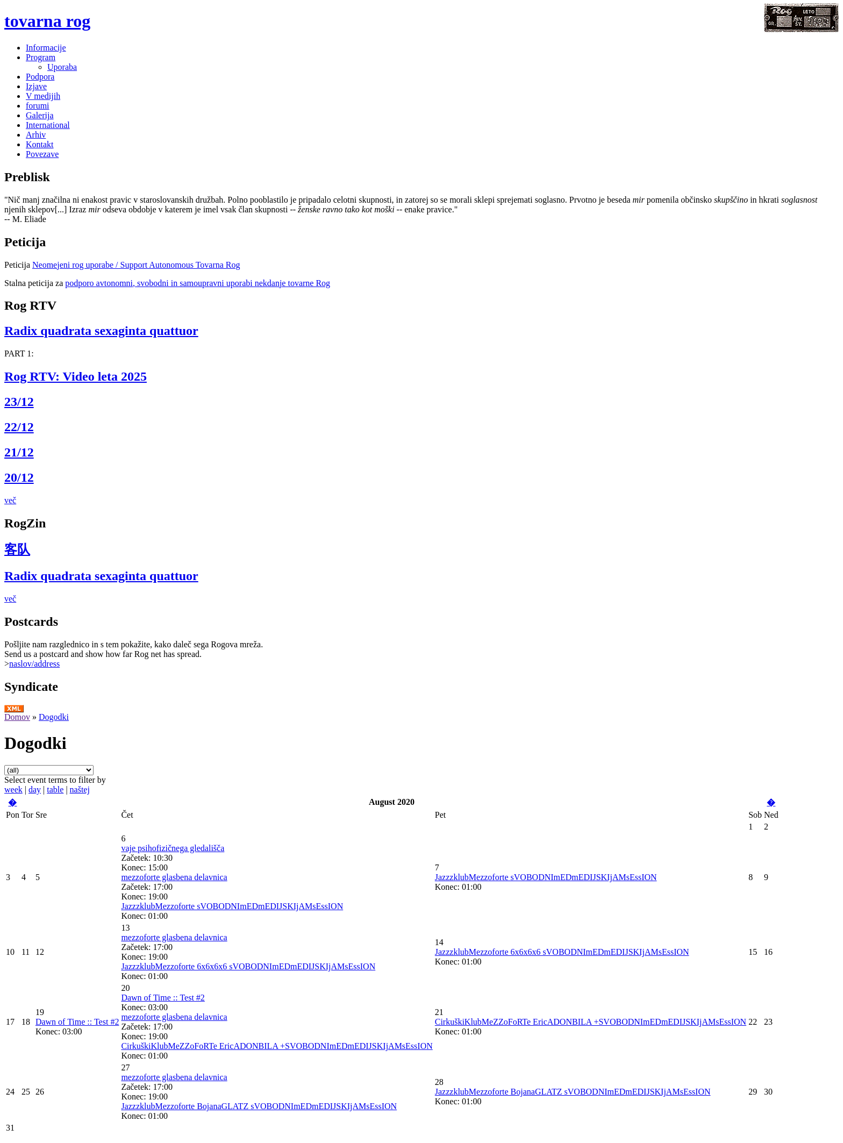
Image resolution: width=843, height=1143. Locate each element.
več (10, 500)
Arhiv (36, 134)
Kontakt (40, 144)
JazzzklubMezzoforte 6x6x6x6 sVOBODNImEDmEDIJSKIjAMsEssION (248, 966)
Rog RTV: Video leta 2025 (75, 376)
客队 (17, 549)
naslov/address (34, 663)
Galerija (40, 115)
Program (40, 57)
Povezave (42, 154)
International (48, 125)
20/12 (19, 477)
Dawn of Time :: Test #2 (77, 1021)
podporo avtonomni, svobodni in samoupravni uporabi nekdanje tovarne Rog (197, 283)
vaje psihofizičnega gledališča (172, 848)
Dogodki (54, 716)
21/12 (19, 452)
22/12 (19, 427)
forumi (37, 105)
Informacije (46, 47)
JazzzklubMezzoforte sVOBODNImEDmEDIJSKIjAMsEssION (232, 906)
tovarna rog (47, 21)
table (55, 789)
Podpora (40, 76)
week (13, 789)
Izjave (36, 86)
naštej (80, 789)
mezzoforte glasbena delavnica (174, 877)
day (34, 789)
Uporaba (62, 67)
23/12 (19, 402)
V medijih (43, 96)
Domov (17, 716)
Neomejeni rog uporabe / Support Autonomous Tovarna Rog (136, 264)
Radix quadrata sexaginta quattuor (101, 331)
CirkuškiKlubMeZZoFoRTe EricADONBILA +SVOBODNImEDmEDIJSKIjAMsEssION (276, 1046)
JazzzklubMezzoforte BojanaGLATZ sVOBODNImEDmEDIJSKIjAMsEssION (259, 1106)
